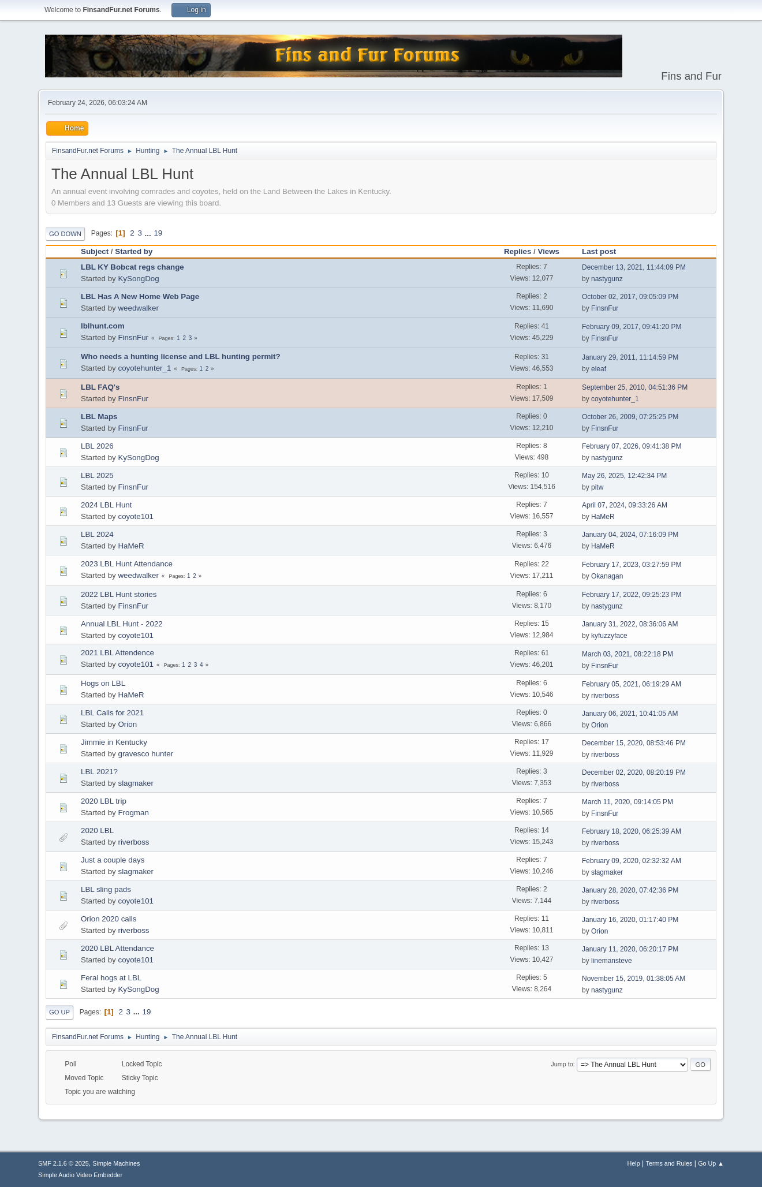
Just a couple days (112, 860)
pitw (597, 487)
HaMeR (603, 517)
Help (633, 1163)
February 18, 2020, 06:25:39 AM (631, 831)
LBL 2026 (97, 446)
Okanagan (607, 576)
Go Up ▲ (711, 1163)
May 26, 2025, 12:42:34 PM (624, 476)
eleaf (598, 369)
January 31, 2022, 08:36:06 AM (630, 624)
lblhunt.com (103, 326)
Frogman (133, 812)
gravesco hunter (145, 753)
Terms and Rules (669, 1163)
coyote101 (136, 516)
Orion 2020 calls (108, 918)
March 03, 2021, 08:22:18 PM (627, 654)
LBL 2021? (99, 771)
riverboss (605, 696)
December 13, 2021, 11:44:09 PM (634, 267)
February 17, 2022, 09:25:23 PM (632, 595)
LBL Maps (99, 416)
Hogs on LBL (103, 683)
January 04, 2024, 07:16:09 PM (630, 535)
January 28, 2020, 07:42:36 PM (630, 890)
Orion (127, 724)
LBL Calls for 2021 (112, 712)
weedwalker (138, 308)
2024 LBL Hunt (106, 505)
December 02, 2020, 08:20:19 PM (634, 772)
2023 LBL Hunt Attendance (127, 563)
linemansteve (611, 961)
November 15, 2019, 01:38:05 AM (633, 979)
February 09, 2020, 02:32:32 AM (631, 861)
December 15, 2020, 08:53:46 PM (634, 743)
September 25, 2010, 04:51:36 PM (635, 387)
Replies (517, 251)
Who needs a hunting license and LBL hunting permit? (181, 356)
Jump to (562, 1064)
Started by (133, 251)
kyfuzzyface (609, 636)
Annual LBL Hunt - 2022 (122, 623)
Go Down (65, 233)
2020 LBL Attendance (117, 948)
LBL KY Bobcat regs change (132, 267)
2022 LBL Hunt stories (118, 594)
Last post (604, 251)
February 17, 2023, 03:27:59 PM (632, 565)
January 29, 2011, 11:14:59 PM (630, 357)
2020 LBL (97, 830)
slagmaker (135, 783)
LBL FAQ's (100, 387)
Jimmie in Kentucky (114, 742)
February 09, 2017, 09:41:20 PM (632, 327)
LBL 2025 (97, 475)
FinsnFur (604, 308)
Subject (95, 251)
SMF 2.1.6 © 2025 (63, 1163)
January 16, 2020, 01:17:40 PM (630, 920)
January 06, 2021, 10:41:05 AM (630, 714)
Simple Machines (116, 1163)
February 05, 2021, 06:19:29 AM (631, 684)
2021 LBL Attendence (117, 652)
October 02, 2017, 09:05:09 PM (630, 297)
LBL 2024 (97, 534)
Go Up (59, 1012)
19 (158, 233)
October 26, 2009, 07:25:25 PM (630, 417)
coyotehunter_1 (144, 368)
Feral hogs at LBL (111, 977)
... (149, 233)
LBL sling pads (106, 889)
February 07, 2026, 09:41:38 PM (632, 446)
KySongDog (138, 278)
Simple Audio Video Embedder (80, 1174)
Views (548, 251)
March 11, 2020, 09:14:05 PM (627, 802)
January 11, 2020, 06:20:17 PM (630, 949)
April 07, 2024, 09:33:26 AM (624, 505)
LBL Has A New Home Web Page (140, 296)
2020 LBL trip (103, 801)
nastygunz (607, 279)
